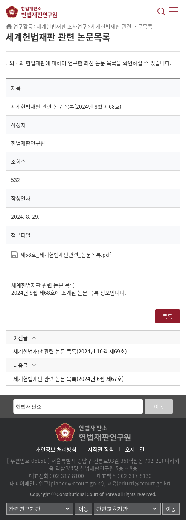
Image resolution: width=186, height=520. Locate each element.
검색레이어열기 (161, 11)
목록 (167, 316)
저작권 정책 (101, 449)
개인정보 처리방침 (56, 449)
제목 (16, 88)
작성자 (18, 125)
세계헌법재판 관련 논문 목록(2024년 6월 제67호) (68, 378)
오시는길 (135, 449)
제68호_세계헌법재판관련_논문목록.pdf (65, 254)
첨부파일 (20, 235)
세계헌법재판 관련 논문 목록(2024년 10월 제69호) (70, 351)
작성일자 (20, 198)
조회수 (18, 161)
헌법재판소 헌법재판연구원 (31, 12)
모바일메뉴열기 (173, 11)
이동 (159, 406)
